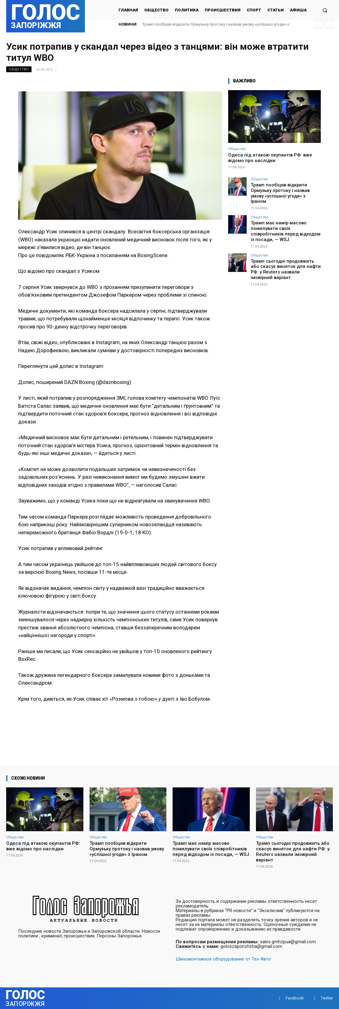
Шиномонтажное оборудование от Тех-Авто (223, 959)
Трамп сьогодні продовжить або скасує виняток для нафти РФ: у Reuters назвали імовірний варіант (284, 251)
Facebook (295, 998)
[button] (325, 10)
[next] (329, 24)
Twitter (327, 998)
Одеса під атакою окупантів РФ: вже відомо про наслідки (270, 157)
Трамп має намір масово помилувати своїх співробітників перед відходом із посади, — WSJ (283, 220)
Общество (18, 69)
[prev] (319, 24)
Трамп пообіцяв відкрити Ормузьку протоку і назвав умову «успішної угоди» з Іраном (285, 189)
